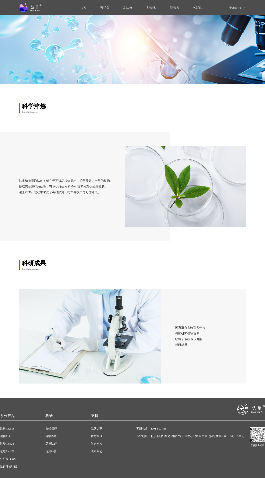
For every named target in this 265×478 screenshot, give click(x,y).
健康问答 (96, 443)
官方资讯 (151, 7)
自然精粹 (51, 428)
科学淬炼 (51, 436)
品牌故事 (96, 428)
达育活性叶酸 (8, 466)
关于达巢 (174, 7)
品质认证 (127, 7)
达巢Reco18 (7, 428)
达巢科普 (51, 451)
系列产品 (104, 7)
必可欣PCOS (8, 458)
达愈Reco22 (7, 451)
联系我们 (197, 7)
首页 (83, 7)
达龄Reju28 (7, 443)
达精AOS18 (7, 436)
